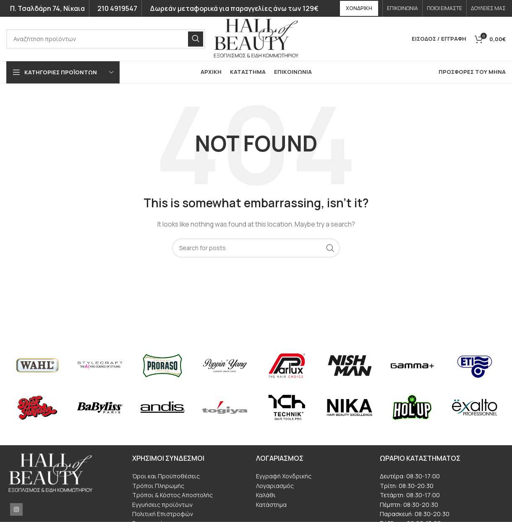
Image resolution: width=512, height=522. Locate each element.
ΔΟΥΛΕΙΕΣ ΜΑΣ (488, 8)
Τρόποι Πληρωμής (158, 486)
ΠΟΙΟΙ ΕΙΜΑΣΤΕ (444, 8)
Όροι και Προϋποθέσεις (166, 476)
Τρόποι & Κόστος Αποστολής (172, 495)
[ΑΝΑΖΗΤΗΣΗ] (105, 39)
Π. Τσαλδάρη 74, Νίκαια (45, 8)
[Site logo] (256, 38)
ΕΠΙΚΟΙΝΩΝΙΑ (402, 8)
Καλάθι (266, 495)
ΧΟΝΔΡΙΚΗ (359, 8)
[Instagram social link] (16, 509)
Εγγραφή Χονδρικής (283, 476)
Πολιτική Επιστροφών (162, 514)
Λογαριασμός (275, 486)
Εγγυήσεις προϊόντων (162, 505)
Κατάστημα (271, 505)
